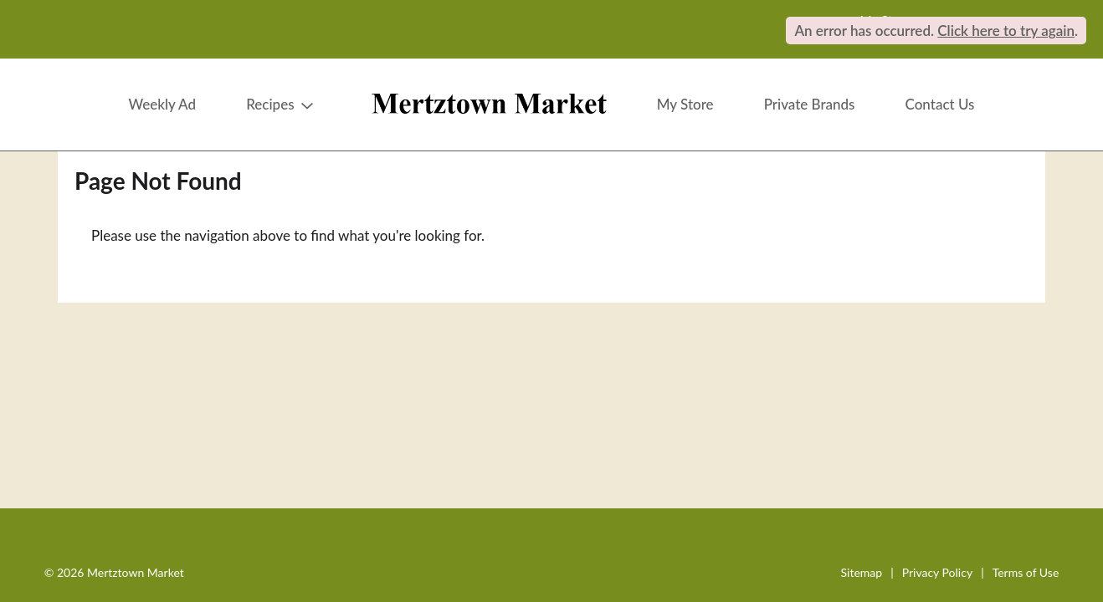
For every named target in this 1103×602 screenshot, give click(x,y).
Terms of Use (1026, 572)
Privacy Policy (937, 572)
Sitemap (862, 572)
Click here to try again (1006, 30)
